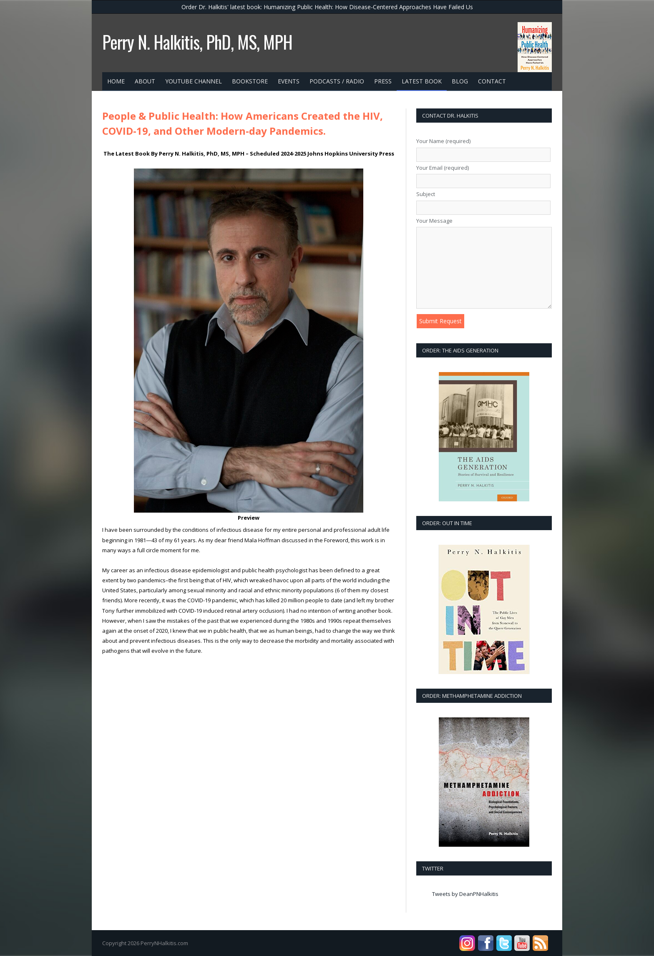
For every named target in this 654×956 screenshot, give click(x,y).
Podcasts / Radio (336, 81)
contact (492, 81)
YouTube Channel (193, 81)
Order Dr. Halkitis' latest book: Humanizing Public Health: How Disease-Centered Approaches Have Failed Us (327, 7)
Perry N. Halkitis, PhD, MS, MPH (197, 42)
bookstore (250, 81)
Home (116, 81)
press (383, 81)
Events (288, 81)
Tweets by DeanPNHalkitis (465, 894)
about (145, 81)
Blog (460, 81)
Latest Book (422, 81)
